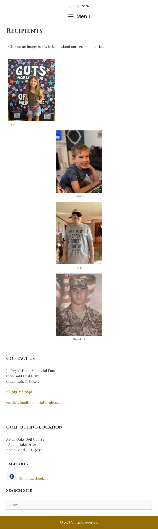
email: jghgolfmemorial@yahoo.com (35, 402)
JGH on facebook (30, 478)
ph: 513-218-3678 (19, 391)
